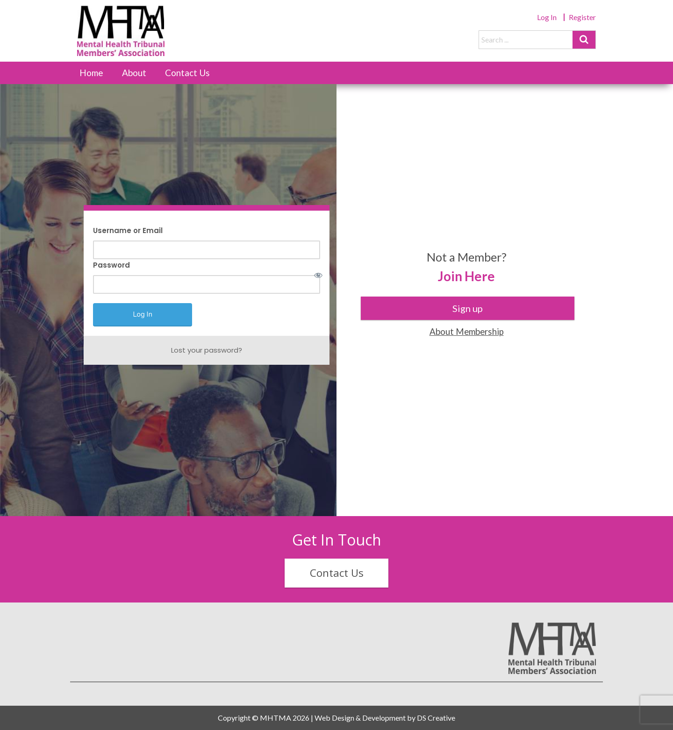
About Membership (467, 331)
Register (582, 17)
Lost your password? (206, 350)
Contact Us (187, 72)
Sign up (467, 308)
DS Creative (436, 717)
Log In (547, 17)
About (134, 72)
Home (91, 72)
